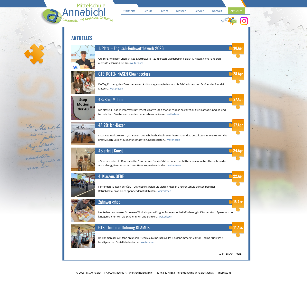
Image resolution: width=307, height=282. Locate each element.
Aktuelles (236, 11)
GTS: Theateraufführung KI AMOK (124, 227)
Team (164, 11)
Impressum (224, 272)
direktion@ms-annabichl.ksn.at (195, 272)
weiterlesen (137, 63)
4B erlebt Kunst (110, 151)
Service (199, 11)
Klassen (181, 11)
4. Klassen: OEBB (111, 176)
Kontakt (217, 11)
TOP (239, 254)
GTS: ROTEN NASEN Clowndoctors (124, 74)
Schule (148, 11)
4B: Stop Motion (110, 99)
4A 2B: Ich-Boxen (112, 125)
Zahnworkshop (109, 202)
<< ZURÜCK (226, 254)
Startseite (129, 11)
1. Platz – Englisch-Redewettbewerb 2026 (131, 48)
